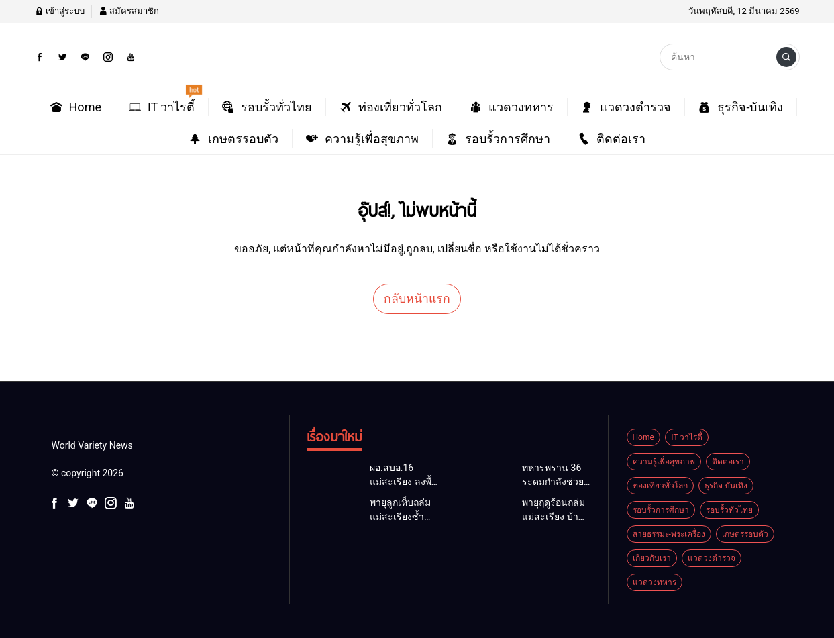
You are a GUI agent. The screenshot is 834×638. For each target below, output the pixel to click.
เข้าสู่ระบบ (60, 11)
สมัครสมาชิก (129, 11)
